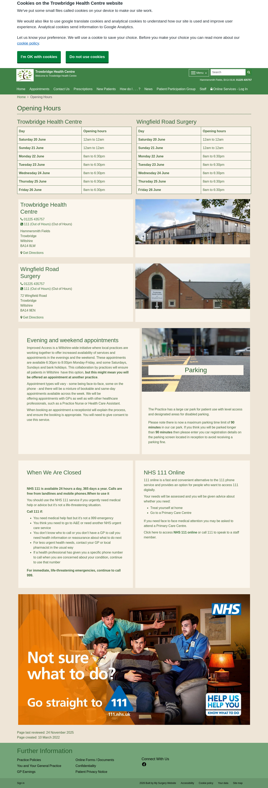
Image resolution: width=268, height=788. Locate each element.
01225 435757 (244, 80)
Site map (237, 783)
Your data (223, 783)
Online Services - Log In (229, 89)
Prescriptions (83, 89)
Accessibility (187, 783)
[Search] (228, 72)
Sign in (20, 783)
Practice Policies (29, 759)
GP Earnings (26, 771)
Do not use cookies (87, 57)
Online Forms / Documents (95, 759)
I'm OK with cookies (39, 57)
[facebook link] (144, 764)
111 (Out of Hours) (35, 224)
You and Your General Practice (39, 765)
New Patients (106, 89)
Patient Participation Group (176, 89)
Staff (203, 89)
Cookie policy (206, 783)
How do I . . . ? (130, 89)
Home (21, 97)
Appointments (39, 89)
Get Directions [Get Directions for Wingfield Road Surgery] (33, 317)
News (149, 89)
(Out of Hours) (62, 224)
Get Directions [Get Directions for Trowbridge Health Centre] (33, 252)
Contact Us (61, 89)
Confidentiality (86, 765)
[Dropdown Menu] (199, 72)
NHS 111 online (185, 532)
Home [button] (21, 89)
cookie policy (28, 43)
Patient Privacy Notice (91, 771)
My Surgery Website (165, 783)
